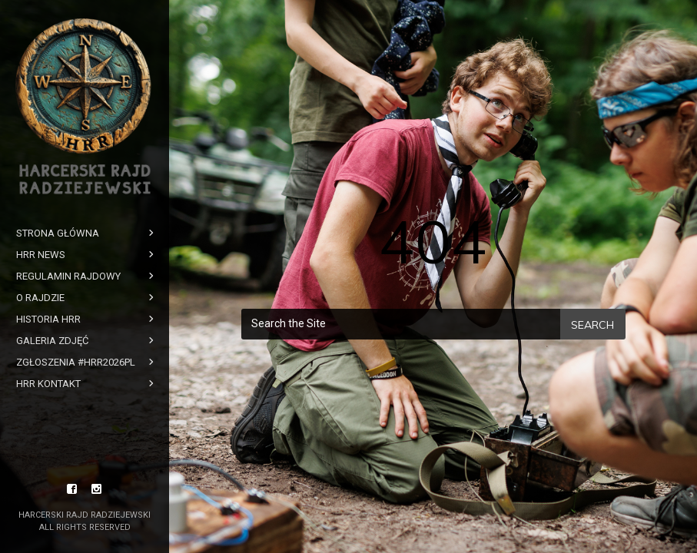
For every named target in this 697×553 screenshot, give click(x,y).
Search (592, 325)
